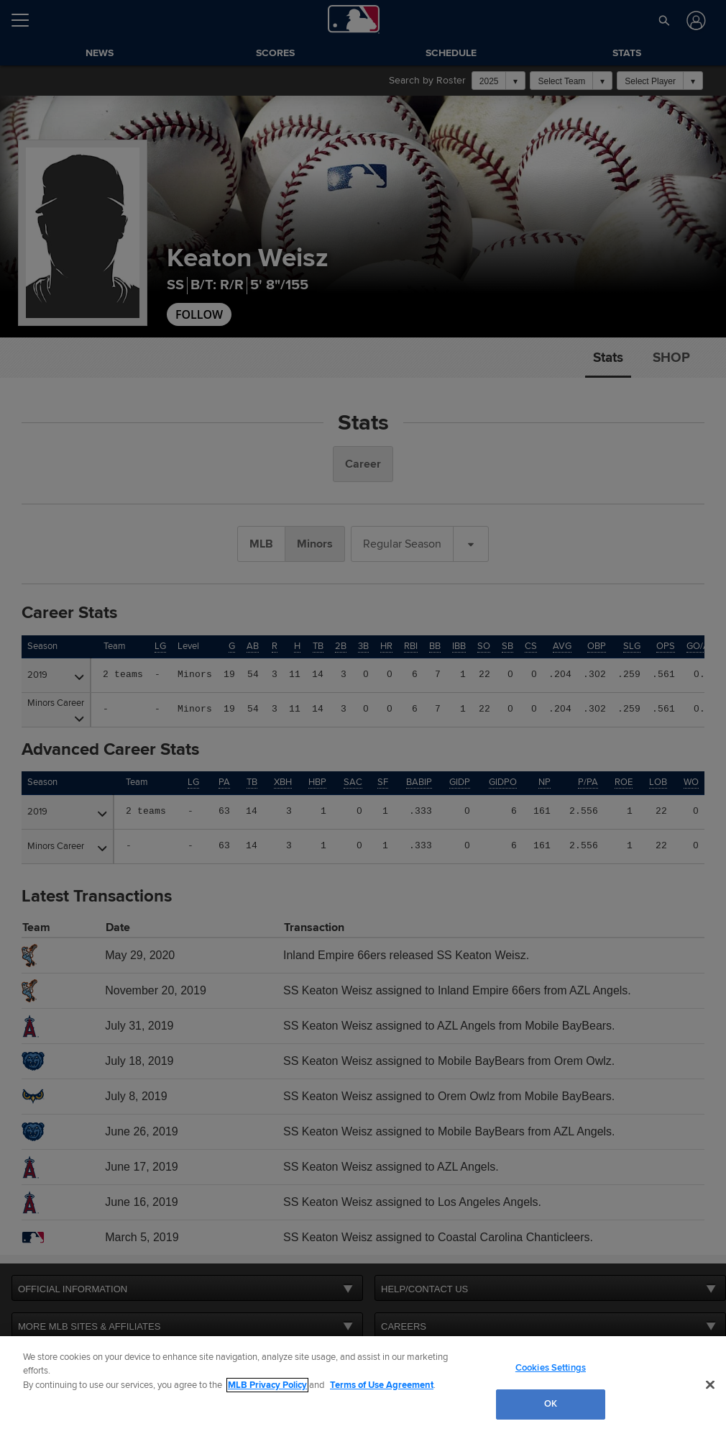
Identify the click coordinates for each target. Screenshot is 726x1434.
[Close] (710, 1384)
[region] (363, 1385)
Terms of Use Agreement (381, 1385)
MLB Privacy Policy (267, 1385)
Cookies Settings (550, 1368)
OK (550, 1404)
